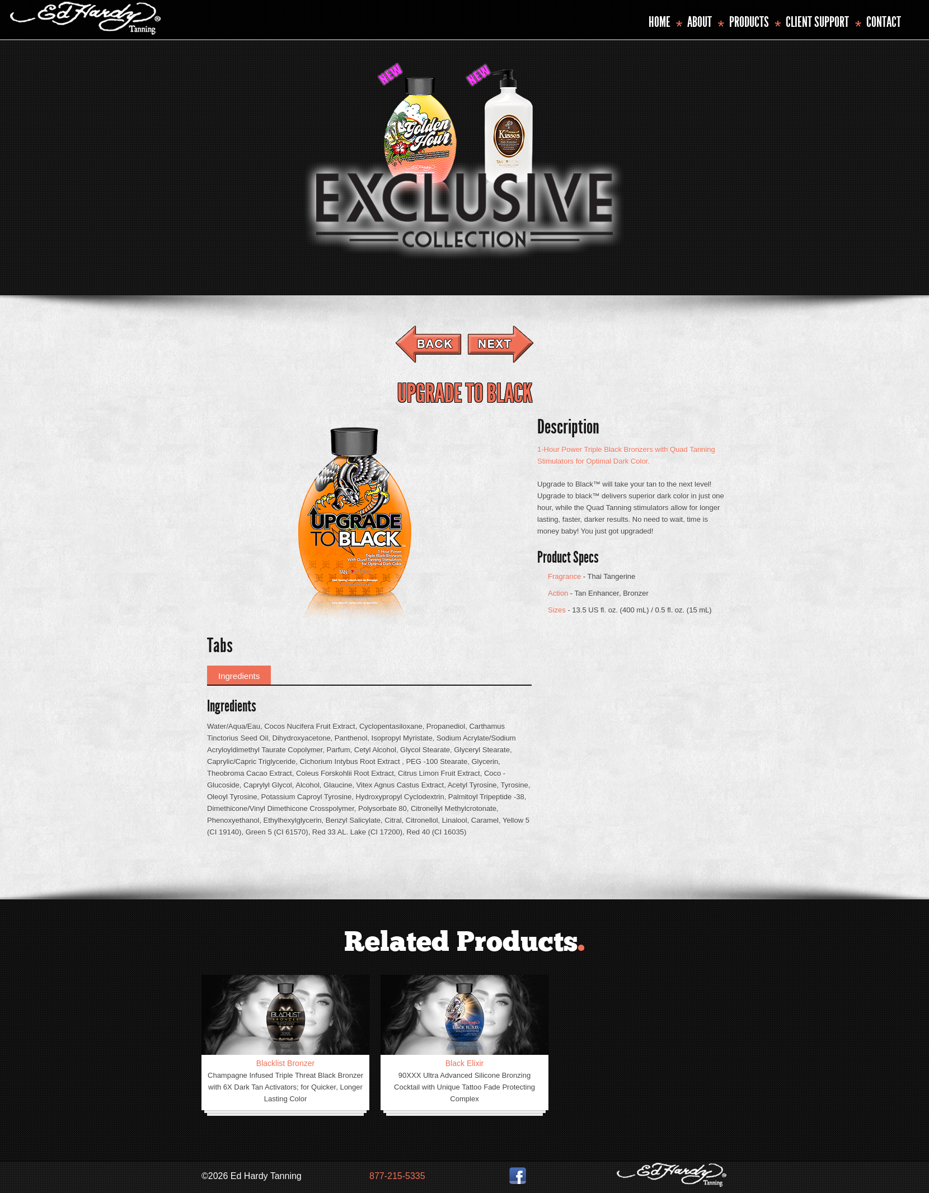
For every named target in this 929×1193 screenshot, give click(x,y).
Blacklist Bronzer (285, 1063)
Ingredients (239, 676)
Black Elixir (464, 1063)
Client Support (817, 22)
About (699, 22)
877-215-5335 (397, 1176)
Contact (883, 22)
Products (749, 22)
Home (659, 22)
